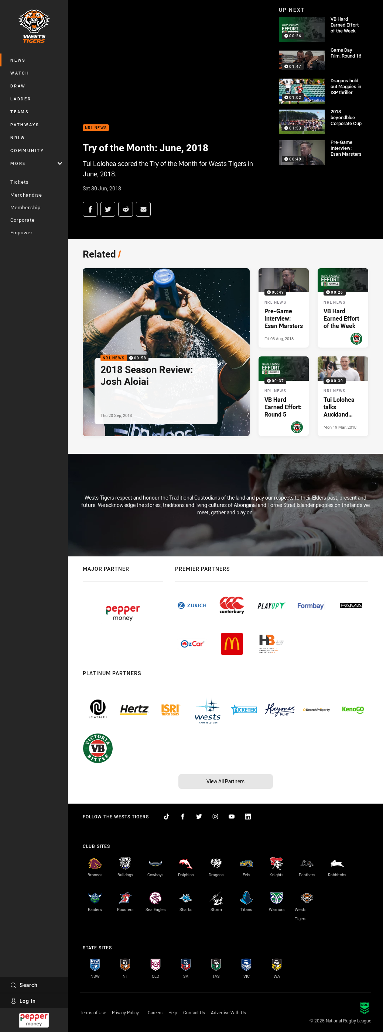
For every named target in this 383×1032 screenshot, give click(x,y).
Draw (18, 86)
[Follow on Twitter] (199, 816)
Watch (20, 73)
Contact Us (194, 1012)
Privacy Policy (125, 1012)
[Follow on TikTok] (167, 816)
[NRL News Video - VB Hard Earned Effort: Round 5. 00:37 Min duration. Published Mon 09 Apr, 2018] (284, 396)
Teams (19, 111)
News (18, 60)
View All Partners (225, 781)
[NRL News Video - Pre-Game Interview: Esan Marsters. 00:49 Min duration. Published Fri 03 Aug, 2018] (284, 308)
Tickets (19, 182)
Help (172, 1012)
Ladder (20, 98)
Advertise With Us (228, 1012)
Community (27, 150)
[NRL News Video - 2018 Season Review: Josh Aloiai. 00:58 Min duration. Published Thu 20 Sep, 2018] (166, 352)
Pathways (25, 124)
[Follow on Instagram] (215, 816)
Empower (21, 232)
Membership (25, 207)
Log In (23, 1000)
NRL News (96, 127)
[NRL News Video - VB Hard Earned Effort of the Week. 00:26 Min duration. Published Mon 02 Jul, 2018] (343, 308)
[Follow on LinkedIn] (248, 816)
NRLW (17, 137)
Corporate (22, 220)
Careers (155, 1012)
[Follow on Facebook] (183, 816)
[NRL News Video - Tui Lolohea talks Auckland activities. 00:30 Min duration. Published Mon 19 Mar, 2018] (343, 396)
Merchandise (26, 194)
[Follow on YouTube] (232, 816)
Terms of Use (93, 1012)
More (36, 163)
